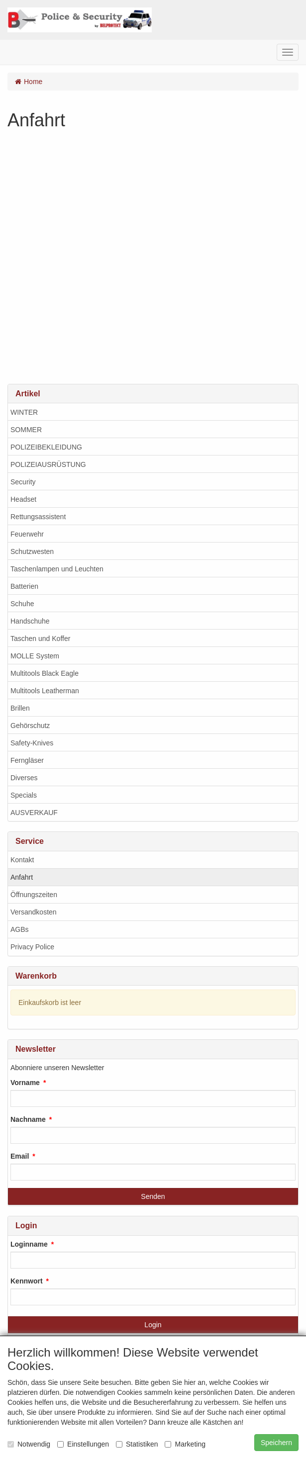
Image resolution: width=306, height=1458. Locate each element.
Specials (23, 795)
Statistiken (137, 1444)
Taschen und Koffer (40, 638)
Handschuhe (30, 621)
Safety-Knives (31, 743)
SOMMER (26, 430)
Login (152, 1325)
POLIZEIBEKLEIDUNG (46, 447)
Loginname (29, 1244)
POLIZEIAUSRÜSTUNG (48, 464)
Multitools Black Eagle (44, 673)
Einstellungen (83, 1444)
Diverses (23, 778)
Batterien (24, 586)
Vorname (25, 1083)
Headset (23, 499)
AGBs (19, 929)
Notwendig (28, 1444)
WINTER (24, 412)
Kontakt (22, 860)
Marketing (185, 1444)
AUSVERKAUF (34, 813)
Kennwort (26, 1281)
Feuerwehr (27, 534)
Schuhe (22, 604)
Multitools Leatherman (44, 691)
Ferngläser (27, 760)
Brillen (20, 708)
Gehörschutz (30, 725)
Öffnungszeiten (33, 895)
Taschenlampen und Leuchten (56, 569)
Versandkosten (33, 912)
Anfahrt (21, 877)
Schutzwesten (32, 551)
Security (23, 482)
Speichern (276, 1443)
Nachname (28, 1119)
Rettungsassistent (38, 517)
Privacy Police (32, 947)
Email (19, 1156)
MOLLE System (34, 656)
